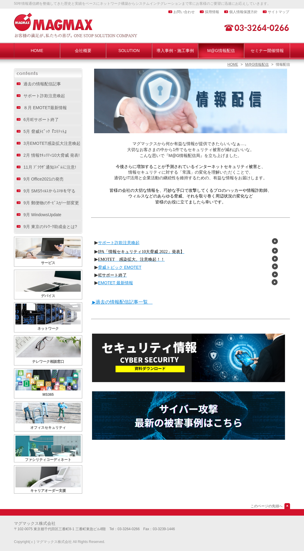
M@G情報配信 (257, 64)
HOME (232, 64)
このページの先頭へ (267, 506)
